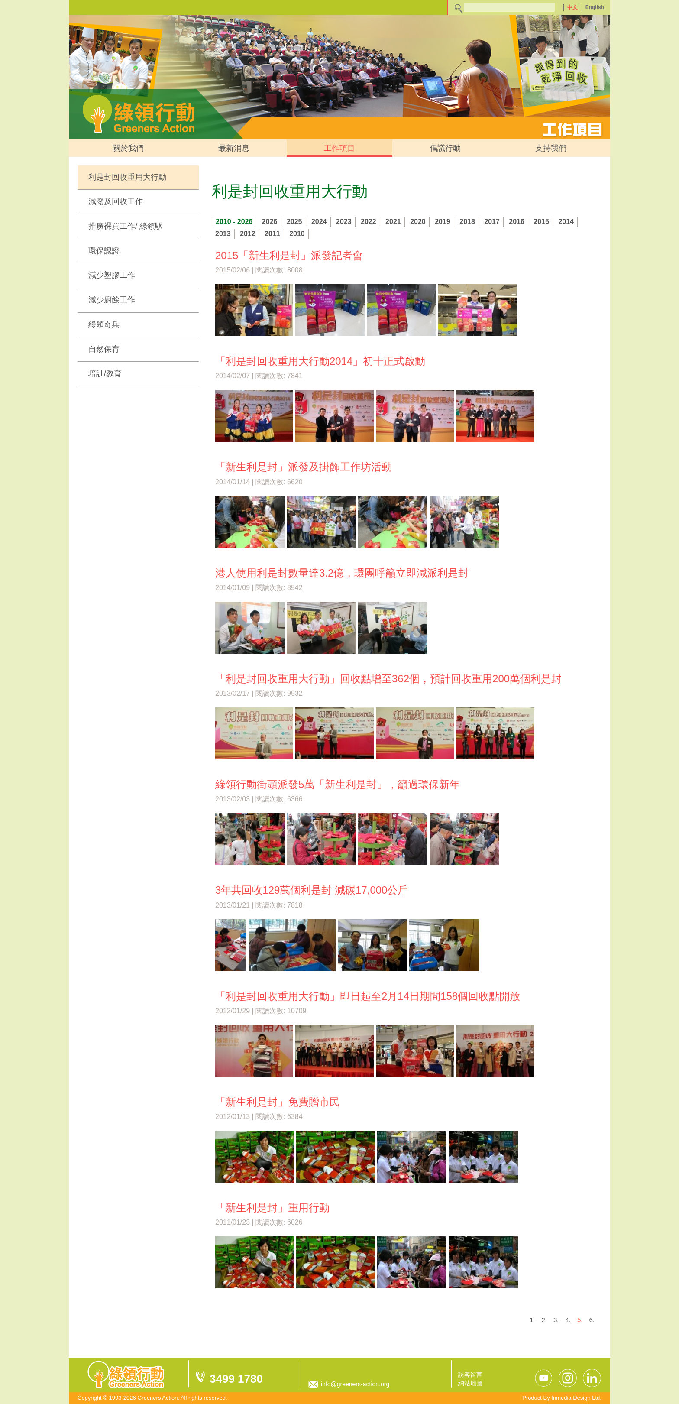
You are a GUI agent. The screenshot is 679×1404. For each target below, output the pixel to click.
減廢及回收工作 (115, 201)
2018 (467, 221)
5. (580, 1319)
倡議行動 (445, 148)
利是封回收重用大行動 (127, 177)
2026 (270, 221)
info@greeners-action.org (355, 1384)
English (594, 7)
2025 (294, 221)
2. (544, 1319)
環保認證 (104, 250)
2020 (418, 221)
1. (532, 1319)
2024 (319, 221)
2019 (442, 221)
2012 (247, 233)
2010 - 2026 (234, 221)
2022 (368, 221)
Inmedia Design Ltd (575, 1397)
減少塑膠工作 (111, 275)
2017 (492, 221)
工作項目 (339, 148)
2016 (516, 221)
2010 (297, 233)
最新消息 (233, 148)
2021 (393, 221)
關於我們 (128, 148)
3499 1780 (236, 1378)
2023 (344, 221)
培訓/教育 (105, 373)
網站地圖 (470, 1383)
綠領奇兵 (104, 324)
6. (592, 1319)
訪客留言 (470, 1374)
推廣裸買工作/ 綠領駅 (125, 226)
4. (568, 1319)
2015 (541, 221)
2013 (223, 233)
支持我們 (550, 148)
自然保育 (104, 349)
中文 (572, 7)
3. (556, 1319)
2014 (566, 221)
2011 (272, 233)
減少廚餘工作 (111, 299)
